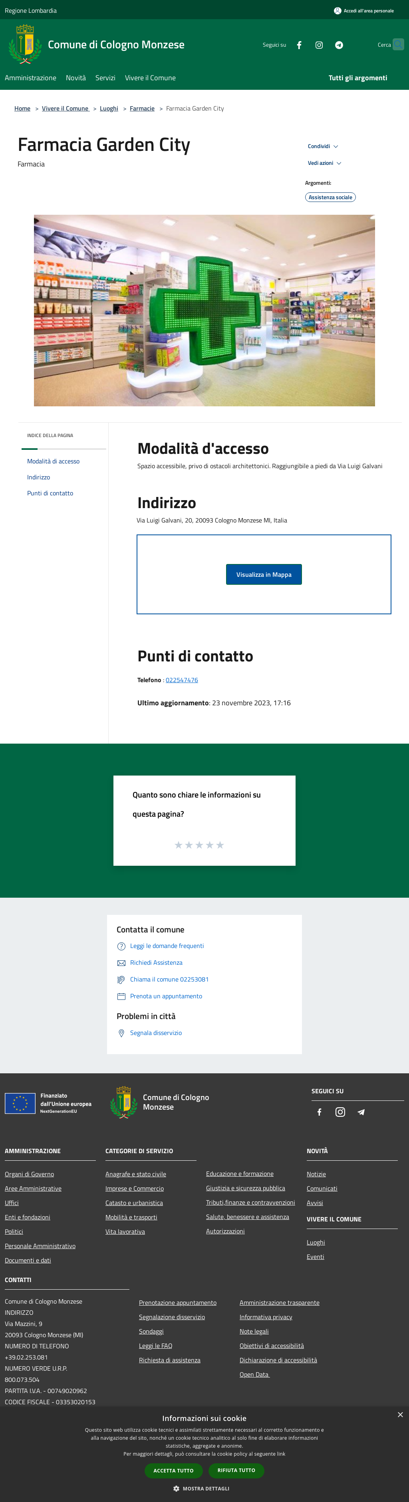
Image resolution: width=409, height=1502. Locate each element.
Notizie (316, 1174)
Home (22, 108)
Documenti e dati (28, 1260)
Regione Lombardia (31, 10)
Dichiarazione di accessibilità (278, 1360)
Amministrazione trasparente (280, 1302)
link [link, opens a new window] (281, 1454)
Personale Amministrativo (40, 1246)
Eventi (315, 1256)
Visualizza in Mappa (264, 574)
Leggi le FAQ (156, 1345)
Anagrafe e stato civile (135, 1174)
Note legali (254, 1331)
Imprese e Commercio (134, 1188)
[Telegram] (324, 44)
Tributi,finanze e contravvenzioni (250, 1202)
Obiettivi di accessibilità (272, 1345)
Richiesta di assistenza (170, 1360)
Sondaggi (151, 1331)
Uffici (12, 1202)
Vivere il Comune (66, 108)
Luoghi (109, 108)
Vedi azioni (326, 163)
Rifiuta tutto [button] (237, 1470)
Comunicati (322, 1188)
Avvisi (315, 1202)
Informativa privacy (266, 1317)
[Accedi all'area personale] (364, 10)
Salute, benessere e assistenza (247, 1216)
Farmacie (142, 108)
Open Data (255, 1374)
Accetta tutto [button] (174, 1470)
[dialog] (204, 1454)
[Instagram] (304, 44)
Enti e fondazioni (27, 1217)
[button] (204, 1488)
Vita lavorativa (125, 1231)
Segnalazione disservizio (172, 1317)
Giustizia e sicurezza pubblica (245, 1188)
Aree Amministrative (33, 1188)
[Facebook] (284, 44)
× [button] (400, 1415)
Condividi (324, 146)
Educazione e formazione (240, 1173)
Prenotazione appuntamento (177, 1302)
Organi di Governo (29, 1174)
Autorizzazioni (225, 1231)
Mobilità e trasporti (131, 1217)
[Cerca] (394, 44)
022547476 (182, 680)
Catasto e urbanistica (134, 1202)
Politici (14, 1231)
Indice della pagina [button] (50, 435)
